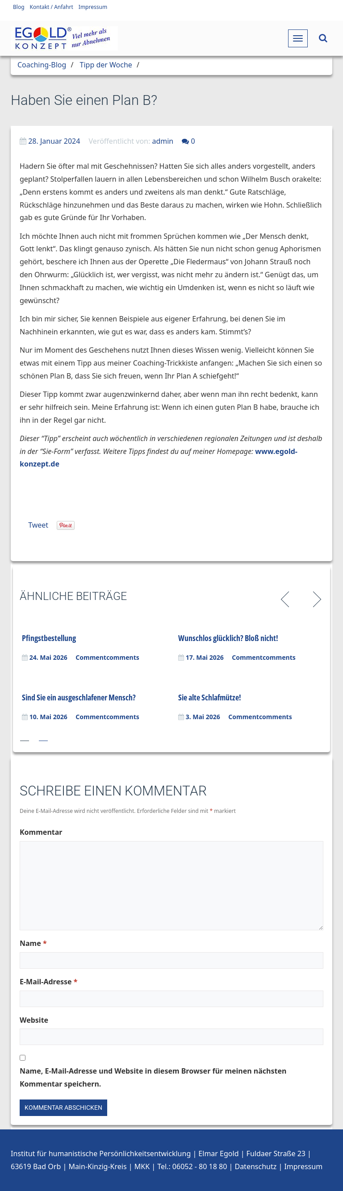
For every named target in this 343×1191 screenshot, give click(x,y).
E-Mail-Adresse (48, 982)
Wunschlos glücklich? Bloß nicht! (228, 638)
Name (33, 943)
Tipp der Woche (106, 65)
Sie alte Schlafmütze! (209, 697)
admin (162, 141)
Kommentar (41, 832)
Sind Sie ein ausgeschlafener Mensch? (79, 697)
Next (315, 598)
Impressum (93, 7)
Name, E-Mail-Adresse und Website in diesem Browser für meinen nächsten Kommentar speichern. (153, 1077)
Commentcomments (107, 657)
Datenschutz (255, 1166)
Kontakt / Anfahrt (51, 7)
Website (34, 1020)
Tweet (38, 525)
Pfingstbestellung (49, 638)
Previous (286, 598)
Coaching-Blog (41, 65)
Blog (19, 7)
